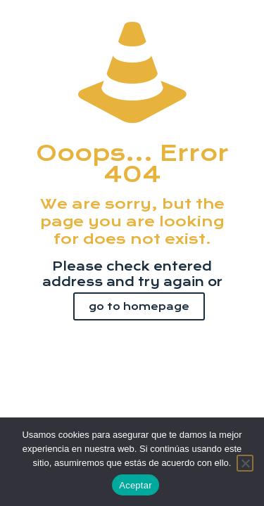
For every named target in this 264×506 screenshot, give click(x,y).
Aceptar (135, 485)
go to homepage (139, 306)
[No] (245, 463)
